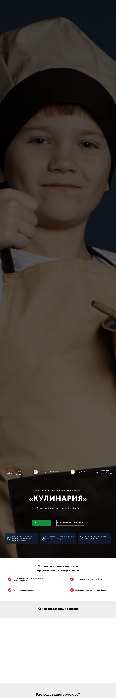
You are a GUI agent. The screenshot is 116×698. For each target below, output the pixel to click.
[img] (73, 472)
